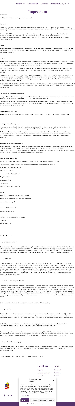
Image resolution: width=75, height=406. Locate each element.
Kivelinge (44, 3)
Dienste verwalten (24, 395)
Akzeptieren (24, 400)
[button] (54, 380)
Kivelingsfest (32, 3)
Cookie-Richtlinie (31, 404)
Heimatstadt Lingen (59, 3)
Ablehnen (34, 400)
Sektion (20, 3)
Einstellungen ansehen (47, 400)
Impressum (45, 404)
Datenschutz (39, 404)
